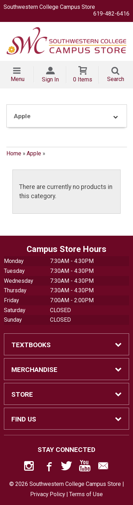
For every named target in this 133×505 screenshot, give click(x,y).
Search (115, 79)
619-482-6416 (111, 13)
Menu (17, 79)
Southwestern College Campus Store (49, 7)
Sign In (50, 79)
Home (13, 153)
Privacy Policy (47, 494)
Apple (34, 153)
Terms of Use (86, 494)
